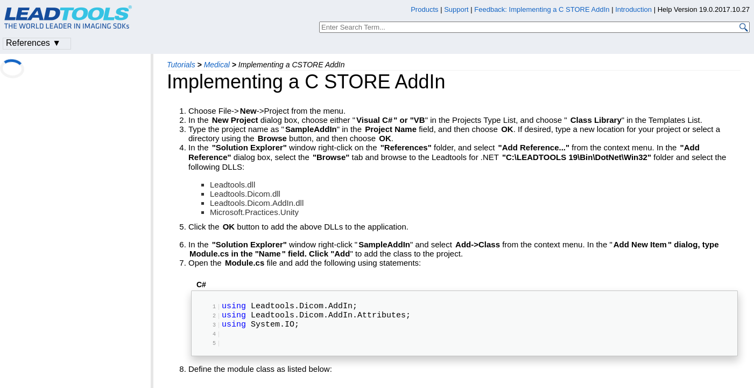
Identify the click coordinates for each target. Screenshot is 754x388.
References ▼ (33, 42)
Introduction (633, 9)
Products (424, 9)
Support (456, 9)
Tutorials (181, 64)
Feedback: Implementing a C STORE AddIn (541, 9)
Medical (217, 64)
